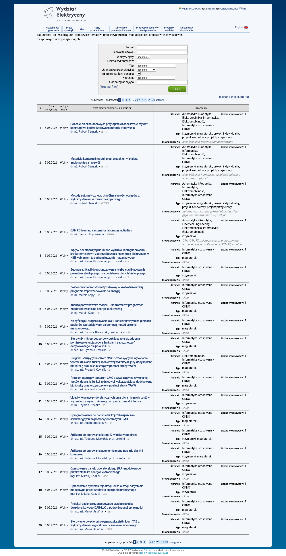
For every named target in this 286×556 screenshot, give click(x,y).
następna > (160, 100)
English (239, 27)
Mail (244, 8)
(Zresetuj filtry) (109, 86)
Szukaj (177, 89)
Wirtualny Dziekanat (191, 8)
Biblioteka (210, 8)
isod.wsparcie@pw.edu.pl (154, 552)
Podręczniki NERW (228, 8)
